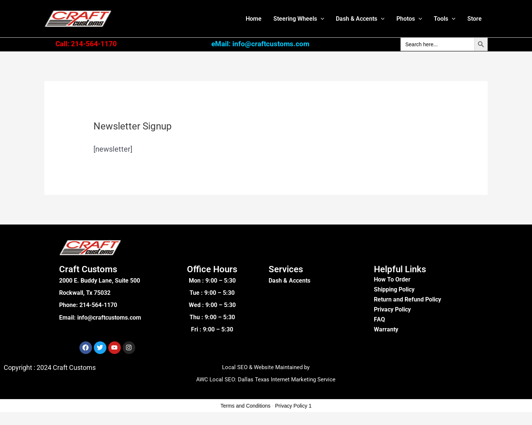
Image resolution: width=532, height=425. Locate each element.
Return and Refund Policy (407, 299)
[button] (320, 18)
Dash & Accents (360, 18)
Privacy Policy (392, 309)
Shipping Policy (394, 289)
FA (377, 319)
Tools (445, 18)
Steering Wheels (298, 18)
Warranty (386, 329)
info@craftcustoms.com (109, 317)
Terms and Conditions (245, 406)
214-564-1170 (98, 304)
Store (474, 18)
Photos (409, 18)
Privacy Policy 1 (293, 406)
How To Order (392, 279)
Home (254, 18)
